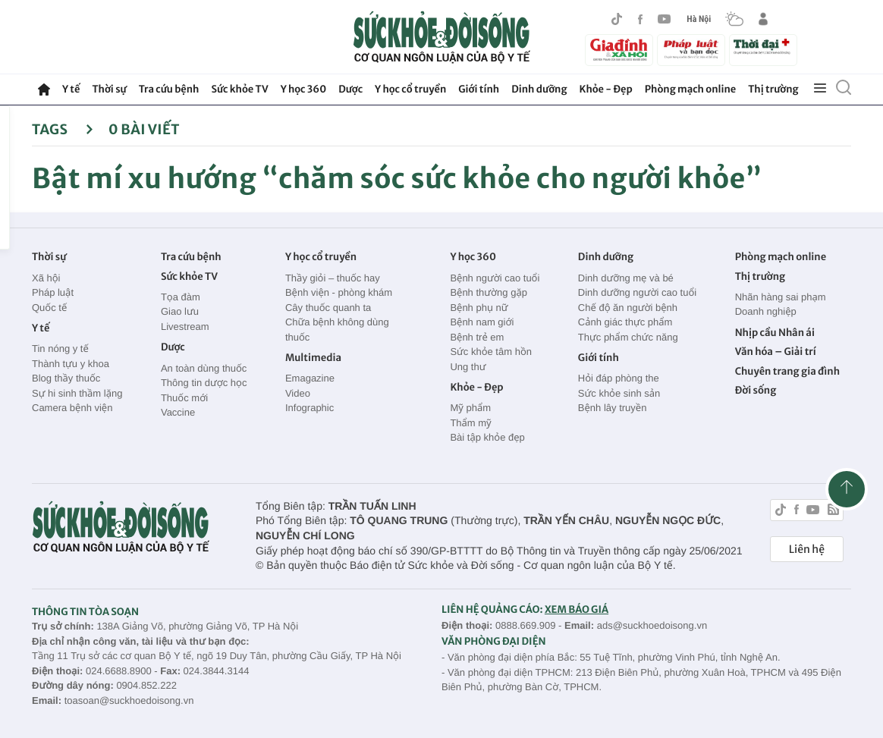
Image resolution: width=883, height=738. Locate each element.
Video (297, 393)
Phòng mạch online (690, 89)
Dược (350, 89)
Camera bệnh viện (72, 407)
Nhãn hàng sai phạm (780, 297)
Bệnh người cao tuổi (494, 278)
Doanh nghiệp (766, 311)
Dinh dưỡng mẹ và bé (626, 278)
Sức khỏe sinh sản (619, 393)
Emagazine (310, 378)
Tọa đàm (180, 297)
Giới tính (478, 89)
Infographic (309, 407)
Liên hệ (807, 549)
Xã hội (46, 278)
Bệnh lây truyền (612, 407)
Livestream (185, 326)
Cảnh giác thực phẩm (625, 322)
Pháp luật (53, 292)
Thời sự (109, 89)
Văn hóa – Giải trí (775, 351)
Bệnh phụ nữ (478, 307)
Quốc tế (49, 307)
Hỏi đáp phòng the (618, 378)
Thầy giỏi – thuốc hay (332, 278)
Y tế (71, 89)
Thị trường (773, 89)
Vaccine (178, 412)
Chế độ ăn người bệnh (627, 307)
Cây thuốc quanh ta (328, 307)
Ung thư (467, 366)
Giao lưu (180, 311)
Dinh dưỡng (539, 89)
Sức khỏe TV (239, 89)
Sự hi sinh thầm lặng (77, 393)
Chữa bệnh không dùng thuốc (337, 329)
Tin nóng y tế (60, 348)
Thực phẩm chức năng (628, 337)
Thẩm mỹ (470, 423)
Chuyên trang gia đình (787, 371)
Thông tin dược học (204, 382)
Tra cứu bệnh (169, 89)
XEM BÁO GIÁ (576, 609)
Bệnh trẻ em (477, 337)
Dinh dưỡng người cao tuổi (637, 292)
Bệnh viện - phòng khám (338, 292)
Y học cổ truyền (410, 89)
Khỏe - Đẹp (606, 89)
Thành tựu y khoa (70, 363)
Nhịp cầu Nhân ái (775, 332)
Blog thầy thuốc (66, 378)
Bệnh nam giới (482, 322)
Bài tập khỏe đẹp (487, 437)
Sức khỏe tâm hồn (491, 351)
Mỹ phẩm (470, 407)
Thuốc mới (184, 398)
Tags (62, 129)
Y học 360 (304, 89)
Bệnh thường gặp (488, 292)
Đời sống (756, 390)
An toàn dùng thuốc (204, 368)
